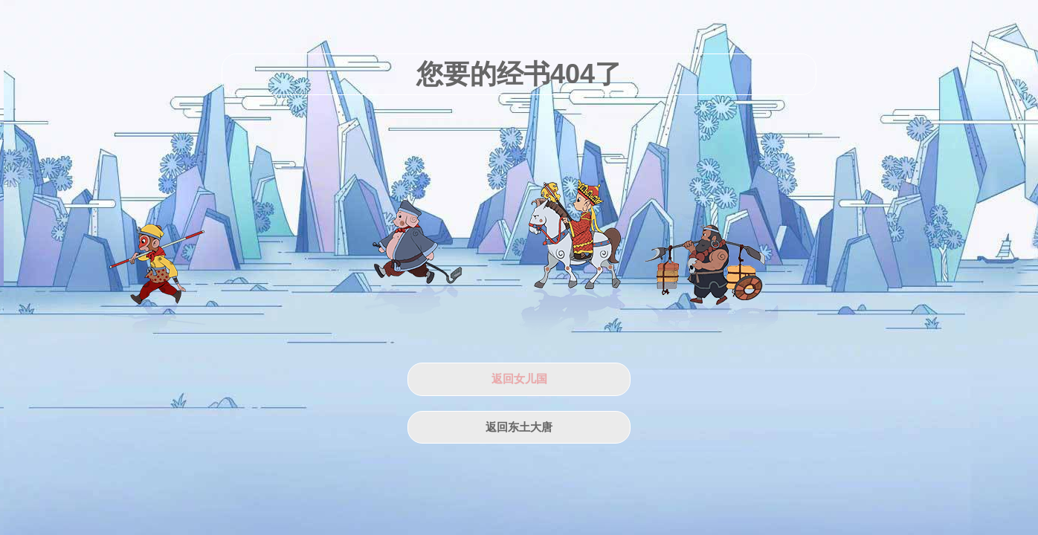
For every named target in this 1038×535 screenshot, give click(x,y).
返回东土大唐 (519, 427)
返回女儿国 (519, 379)
